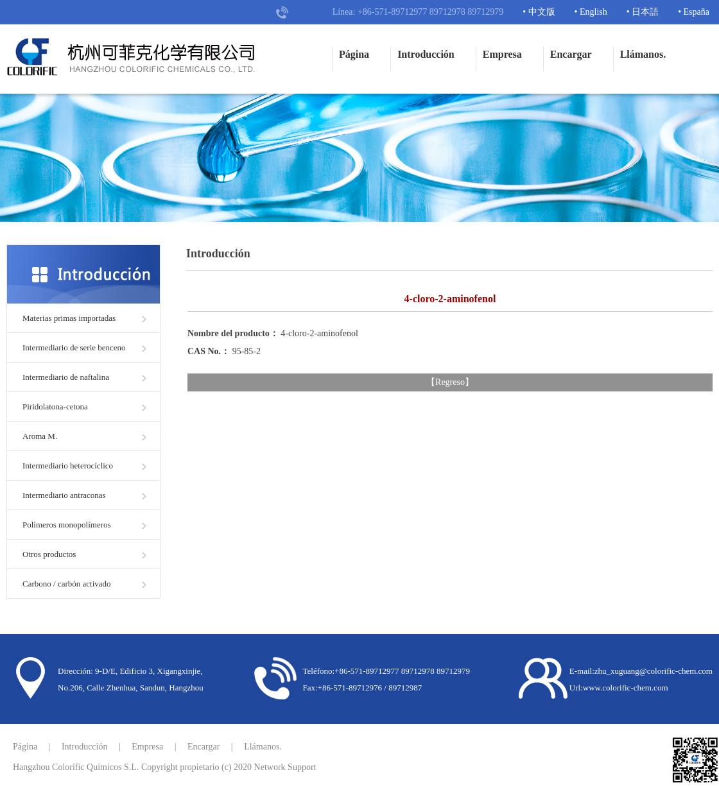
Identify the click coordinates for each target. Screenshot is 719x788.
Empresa (502, 54)
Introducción (426, 54)
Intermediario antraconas (64, 495)
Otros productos (49, 554)
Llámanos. (643, 54)
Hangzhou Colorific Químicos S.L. (76, 767)
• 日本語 (643, 12)
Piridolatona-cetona (55, 406)
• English (591, 12)
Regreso (450, 382)
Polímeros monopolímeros (66, 524)
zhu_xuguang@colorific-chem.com (653, 671)
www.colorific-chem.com (625, 687)
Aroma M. (39, 436)
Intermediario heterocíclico (67, 465)
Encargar (571, 54)
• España (693, 12)
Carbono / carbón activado (66, 583)
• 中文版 (539, 12)
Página (354, 54)
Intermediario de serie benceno (74, 347)
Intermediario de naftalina (65, 377)
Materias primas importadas (69, 318)
